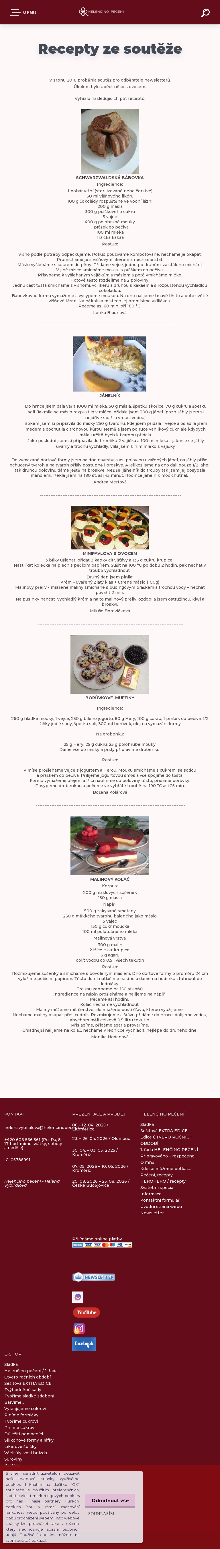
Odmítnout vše (109, 1500)
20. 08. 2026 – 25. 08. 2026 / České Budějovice (100, 1183)
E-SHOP (16, 12)
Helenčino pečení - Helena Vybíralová (32, 1183)
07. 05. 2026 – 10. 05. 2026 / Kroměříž (100, 1168)
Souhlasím (100, 1513)
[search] (206, 13)
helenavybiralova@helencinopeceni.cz (44, 1127)
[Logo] (101, 12)
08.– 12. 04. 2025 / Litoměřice (90, 1127)
